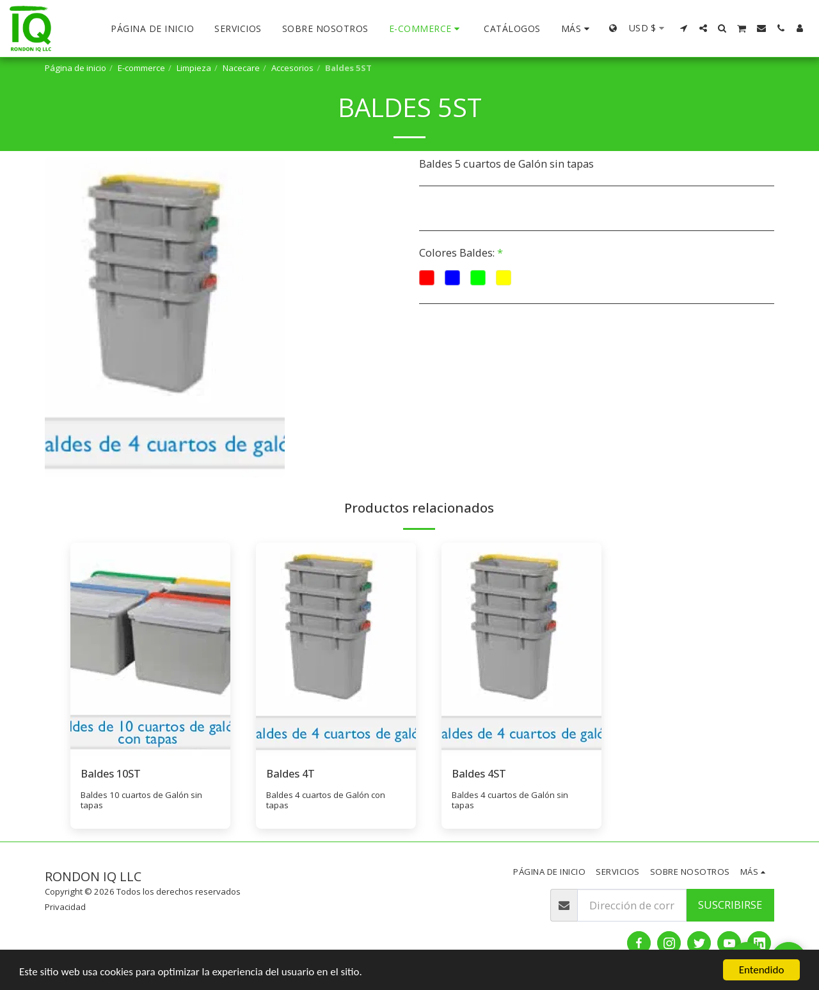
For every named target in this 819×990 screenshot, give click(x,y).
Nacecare (241, 68)
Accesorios (292, 68)
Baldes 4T (290, 773)
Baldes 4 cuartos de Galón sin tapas (510, 800)
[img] (150, 649)
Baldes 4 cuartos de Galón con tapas (325, 800)
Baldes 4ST (479, 773)
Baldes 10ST (111, 773)
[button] (684, 28)
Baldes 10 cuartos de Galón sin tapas (141, 800)
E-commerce (141, 68)
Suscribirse (730, 904)
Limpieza (194, 68)
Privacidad (65, 907)
